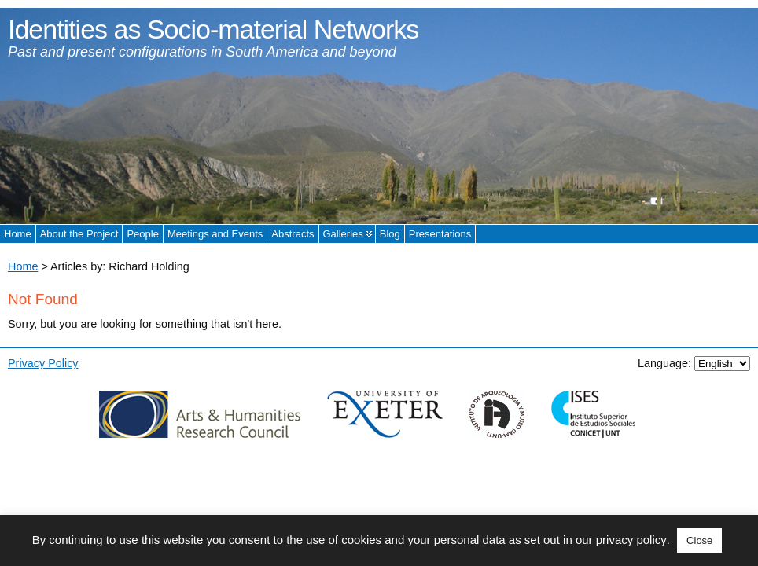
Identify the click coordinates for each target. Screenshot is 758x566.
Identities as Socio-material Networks (213, 29)
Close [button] (699, 540)
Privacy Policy (43, 363)
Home (23, 266)
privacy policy (631, 539)
